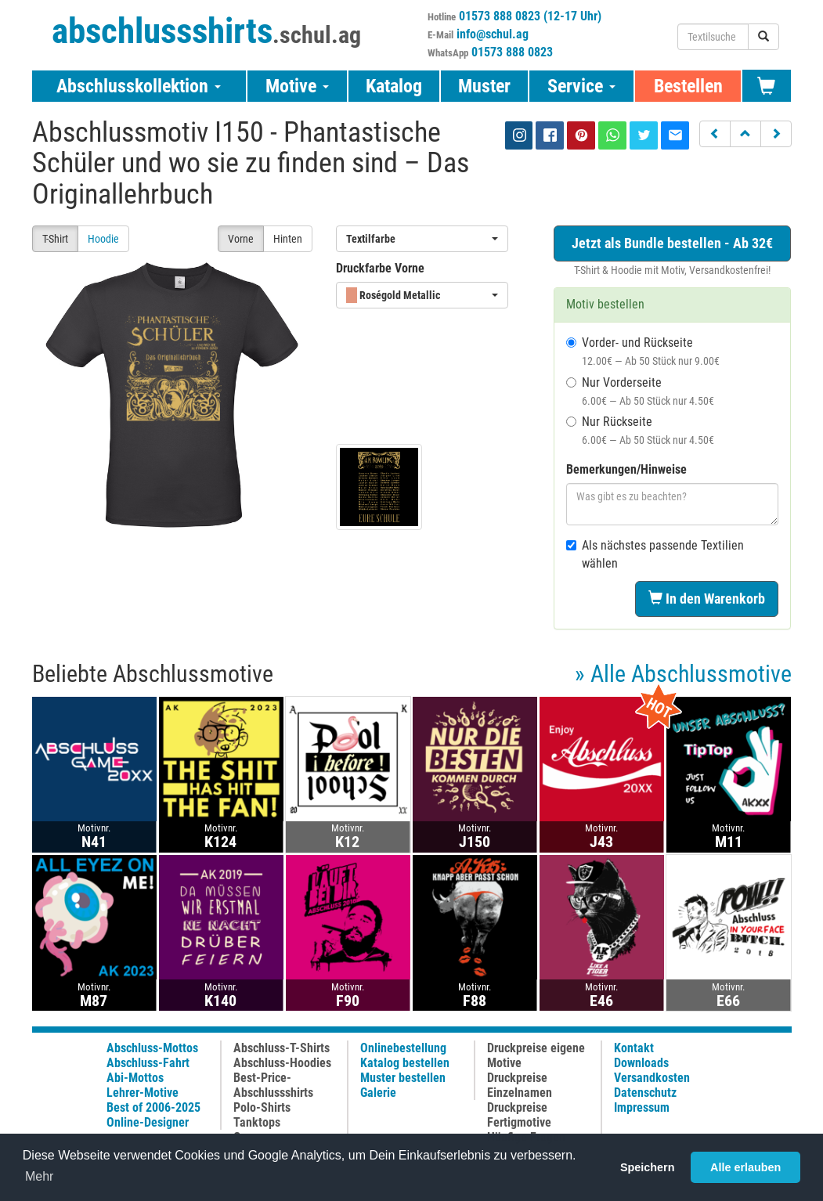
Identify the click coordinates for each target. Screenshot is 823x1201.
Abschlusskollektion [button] (138, 86)
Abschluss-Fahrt (148, 1062)
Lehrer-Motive (142, 1092)
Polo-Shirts (262, 1107)
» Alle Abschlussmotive (683, 674)
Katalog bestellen (404, 1062)
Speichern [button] (647, 1167)
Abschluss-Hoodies (282, 1062)
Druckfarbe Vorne (380, 268)
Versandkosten (652, 1077)
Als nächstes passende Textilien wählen (655, 554)
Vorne (241, 239)
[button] (715, 134)
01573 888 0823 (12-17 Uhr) (530, 16)
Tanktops (256, 1122)
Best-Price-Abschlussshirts (273, 1085)
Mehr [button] (39, 1176)
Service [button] (581, 86)
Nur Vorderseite (640, 391)
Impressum (642, 1107)
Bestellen (688, 86)
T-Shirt (55, 239)
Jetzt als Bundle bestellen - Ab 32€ (672, 243)
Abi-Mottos (135, 1077)
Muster (484, 86)
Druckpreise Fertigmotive (519, 1115)
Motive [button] (297, 86)
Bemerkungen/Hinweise (626, 469)
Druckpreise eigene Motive (536, 1055)
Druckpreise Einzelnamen (519, 1085)
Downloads (641, 1062)
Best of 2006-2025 (153, 1107)
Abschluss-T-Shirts (281, 1048)
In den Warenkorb (706, 598)
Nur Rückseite (640, 430)
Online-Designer (147, 1122)
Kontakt (634, 1048)
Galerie (378, 1092)
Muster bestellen (403, 1077)
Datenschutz (645, 1092)
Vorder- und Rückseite (643, 351)
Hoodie (103, 239)
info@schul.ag (493, 34)
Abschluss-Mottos (152, 1048)
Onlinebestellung (403, 1048)
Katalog (394, 86)
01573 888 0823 (512, 52)
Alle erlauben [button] (745, 1167)
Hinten (287, 239)
